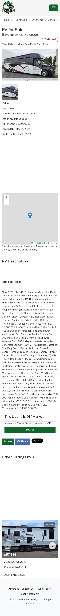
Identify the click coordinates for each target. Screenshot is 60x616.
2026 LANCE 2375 (15, 561)
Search (30, 429)
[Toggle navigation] (53, 7)
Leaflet (35, 243)
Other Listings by (18, 457)
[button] (30, 65)
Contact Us (27, 588)
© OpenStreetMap (49, 243)
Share (8, 441)
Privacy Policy (43, 588)
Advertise (13, 588)
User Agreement (30, 593)
